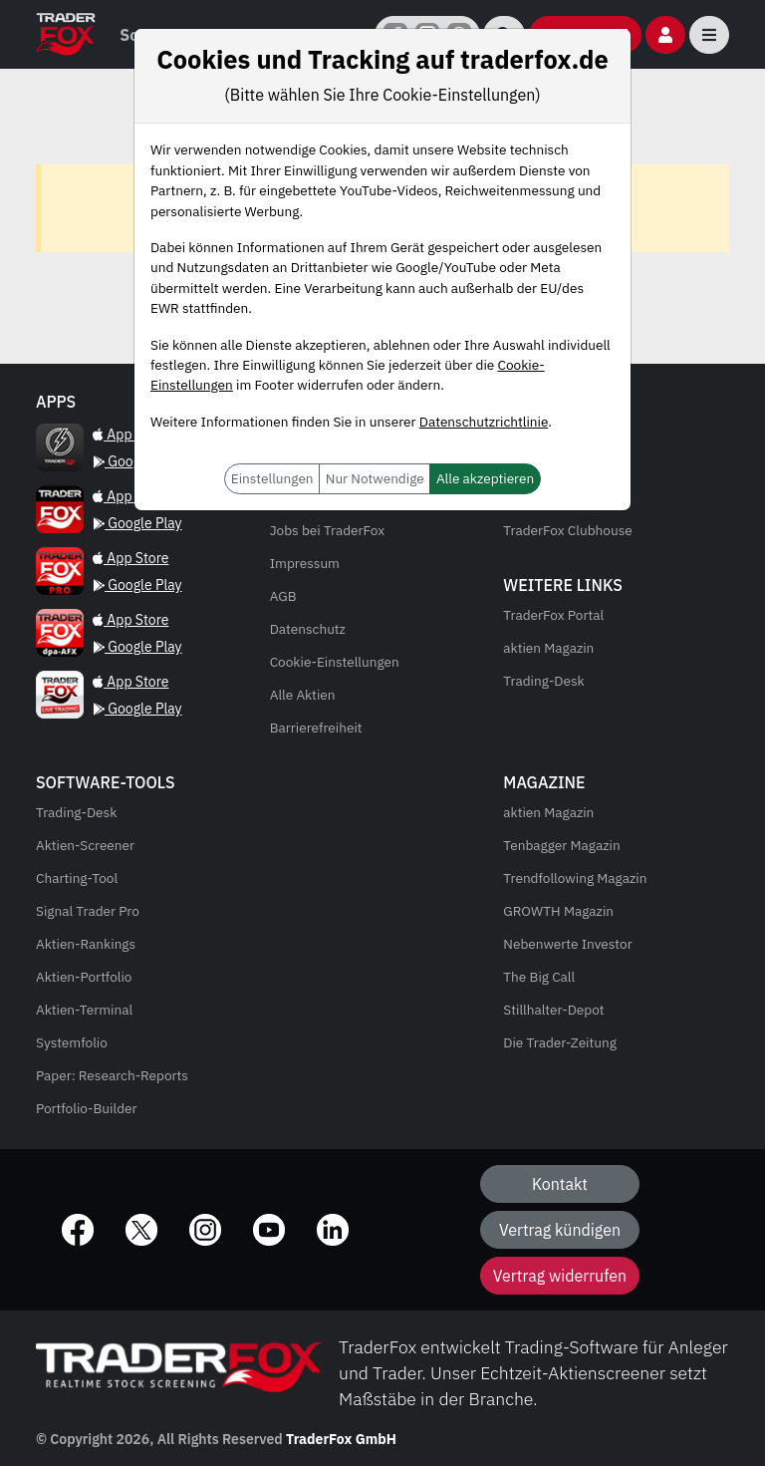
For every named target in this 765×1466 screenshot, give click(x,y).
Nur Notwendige (375, 478)
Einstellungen (272, 478)
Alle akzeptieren (485, 478)
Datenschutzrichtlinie (483, 422)
